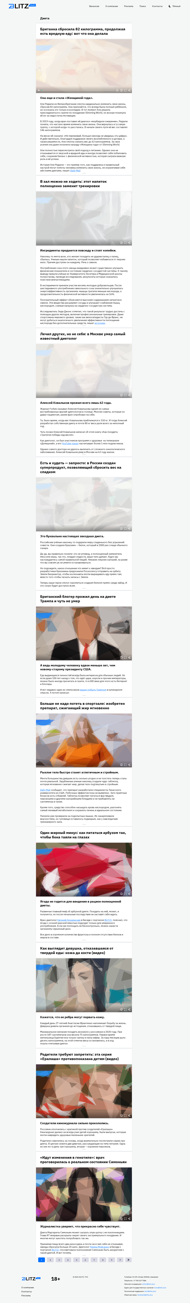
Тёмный (176, 6)
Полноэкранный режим (125, 90)
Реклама (128, 6)
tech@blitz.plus (150, 1291)
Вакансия (94, 6)
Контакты (157, 6)
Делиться (129, 90)
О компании (111, 6)
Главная (31, 1278)
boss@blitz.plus (160, 1288)
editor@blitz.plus (148, 1284)
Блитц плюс (22, 6)
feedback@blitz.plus (145, 1295)
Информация (121, 90)
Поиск (143, 6)
